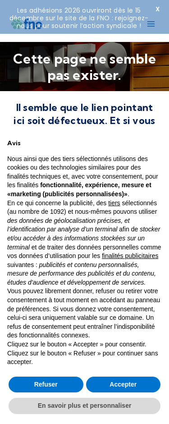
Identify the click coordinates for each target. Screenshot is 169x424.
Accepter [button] (123, 384)
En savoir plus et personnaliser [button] (85, 405)
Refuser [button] (46, 384)
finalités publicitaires (130, 255)
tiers (114, 203)
